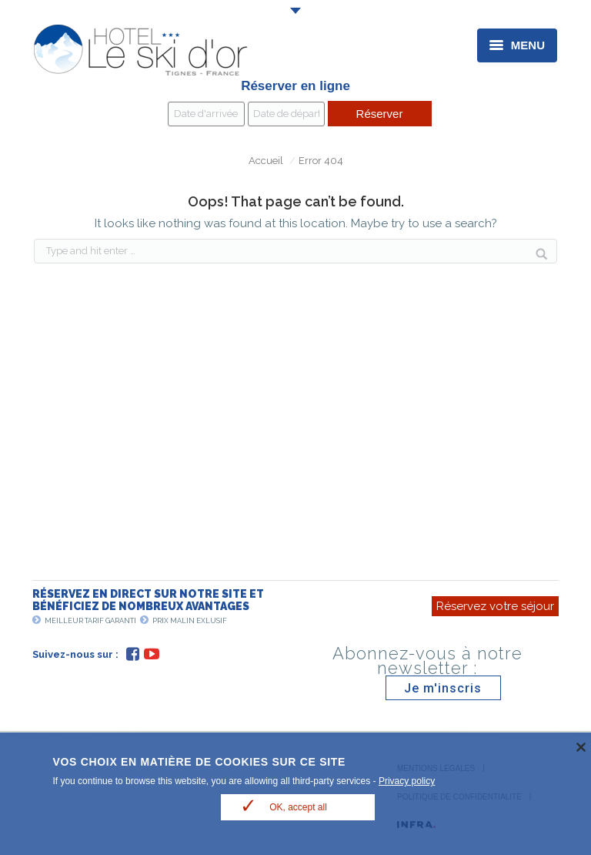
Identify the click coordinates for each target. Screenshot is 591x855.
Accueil (266, 160)
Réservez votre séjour (495, 606)
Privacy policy (407, 781)
